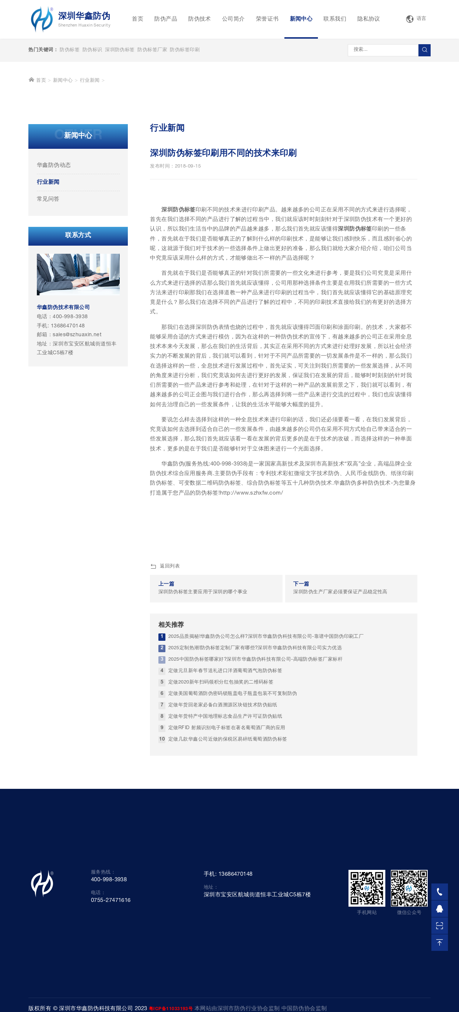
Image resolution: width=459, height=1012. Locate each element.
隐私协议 (368, 19)
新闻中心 (301, 19)
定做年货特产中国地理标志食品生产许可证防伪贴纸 (225, 828)
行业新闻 (90, 192)
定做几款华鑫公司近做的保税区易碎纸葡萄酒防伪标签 (227, 850)
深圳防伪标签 (120, 50)
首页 (137, 19)
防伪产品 (165, 19)
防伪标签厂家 (152, 50)
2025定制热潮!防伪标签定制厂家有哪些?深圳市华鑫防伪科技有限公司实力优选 (255, 759)
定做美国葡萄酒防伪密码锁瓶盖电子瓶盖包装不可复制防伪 (232, 805)
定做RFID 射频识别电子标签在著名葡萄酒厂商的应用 (226, 839)
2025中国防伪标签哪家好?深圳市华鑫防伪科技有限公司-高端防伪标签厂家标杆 (255, 771)
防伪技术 (199, 19)
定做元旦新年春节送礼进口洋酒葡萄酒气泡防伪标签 (225, 782)
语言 (416, 19)
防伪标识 (92, 50)
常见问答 (48, 310)
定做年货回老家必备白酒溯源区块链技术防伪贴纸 (222, 816)
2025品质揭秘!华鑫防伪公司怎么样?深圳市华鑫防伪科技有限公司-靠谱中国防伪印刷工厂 (266, 748)
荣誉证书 (267, 19)
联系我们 (334, 19)
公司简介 (233, 19)
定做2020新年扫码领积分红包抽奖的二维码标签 (220, 793)
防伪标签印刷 (185, 50)
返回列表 (165, 678)
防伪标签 (70, 50)
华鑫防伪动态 (54, 277)
